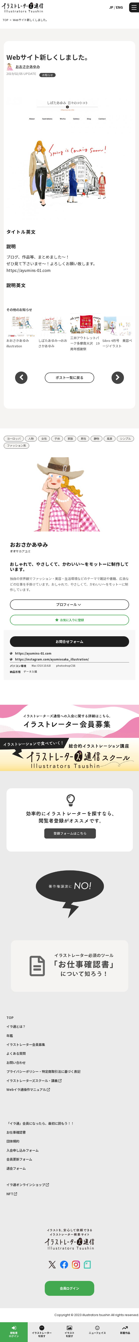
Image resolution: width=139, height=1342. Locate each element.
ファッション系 (16, 445)
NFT (11, 1193)
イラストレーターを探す (42, 1331)
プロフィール (68, 604)
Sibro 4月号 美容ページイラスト (117, 332)
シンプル (125, 438)
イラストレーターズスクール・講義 (34, 1080)
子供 (57, 438)
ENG (119, 7)
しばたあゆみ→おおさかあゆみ (53, 332)
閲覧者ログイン (14, 1331)
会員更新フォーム (19, 1159)
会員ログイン (69, 1288)
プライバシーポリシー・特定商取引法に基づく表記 (43, 1071)
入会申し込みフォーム (22, 1150)
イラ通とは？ (16, 1026)
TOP (10, 1017)
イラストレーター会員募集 (25, 1044)
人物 (31, 438)
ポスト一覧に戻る (69, 377)
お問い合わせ (16, 1062)
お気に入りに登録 (69, 620)
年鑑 (9, 1035)
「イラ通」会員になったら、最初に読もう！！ (40, 1123)
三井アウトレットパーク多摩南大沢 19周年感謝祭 (85, 332)
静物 (96, 438)
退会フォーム (16, 1168)
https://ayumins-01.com (30, 653)
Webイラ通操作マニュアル (28, 1089)
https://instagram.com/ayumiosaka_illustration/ (49, 659)
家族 (70, 438)
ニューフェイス (97, 1330)
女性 (44, 438)
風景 (109, 438)
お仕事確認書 (16, 1132)
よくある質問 (16, 1053)
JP (111, 7)
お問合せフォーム (69, 641)
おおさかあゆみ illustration (21, 332)
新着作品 (125, 1330)
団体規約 (12, 1141)
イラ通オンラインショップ (27, 1184)
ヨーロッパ (14, 438)
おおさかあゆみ (28, 66)
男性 (83, 438)
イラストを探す (69, 1331)
